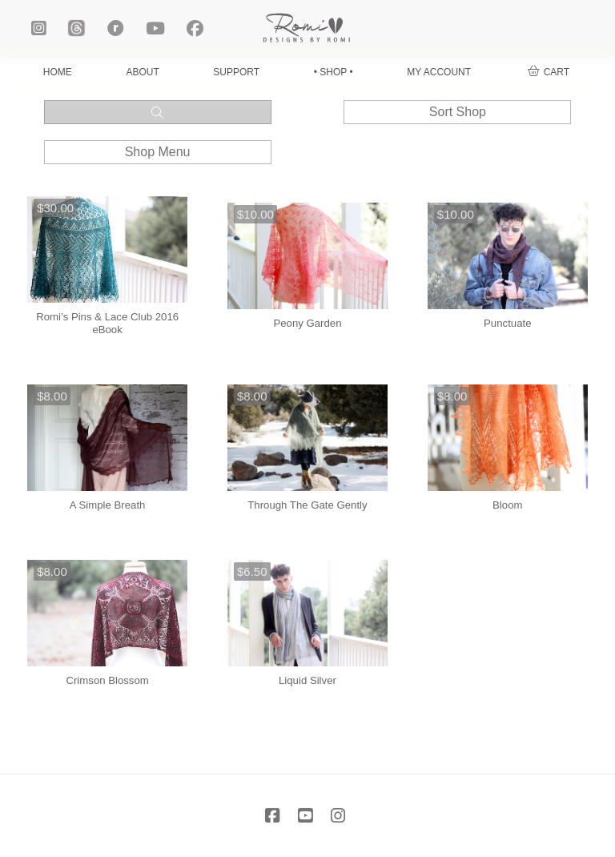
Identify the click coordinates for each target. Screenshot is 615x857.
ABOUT (142, 72)
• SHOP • (333, 72)
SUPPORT (236, 72)
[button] (548, 72)
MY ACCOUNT (439, 72)
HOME (57, 72)
